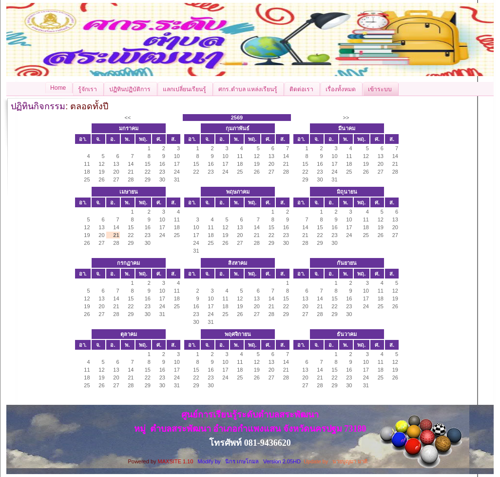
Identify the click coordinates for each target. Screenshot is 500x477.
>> (346, 117)
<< (128, 117)
